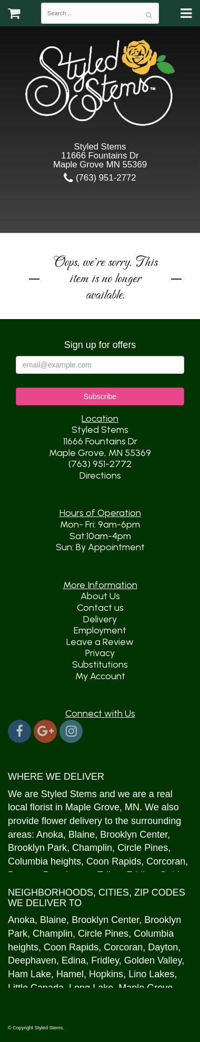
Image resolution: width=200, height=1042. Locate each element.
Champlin (92, 847)
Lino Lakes (151, 974)
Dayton (163, 947)
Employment (100, 630)
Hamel (70, 974)
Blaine (81, 834)
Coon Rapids (113, 861)
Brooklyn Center (133, 834)
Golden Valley (153, 960)
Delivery (100, 619)
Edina (74, 960)
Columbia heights (44, 861)
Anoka (49, 834)
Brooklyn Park (37, 847)
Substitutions (100, 664)
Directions (100, 475)
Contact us (100, 607)
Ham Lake (29, 974)
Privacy (100, 653)
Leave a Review (100, 642)
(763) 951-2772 (100, 178)
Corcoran (165, 861)
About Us (100, 596)
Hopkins (106, 974)
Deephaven (32, 960)
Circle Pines (142, 847)
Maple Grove (92, 807)
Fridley (105, 960)
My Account (100, 676)
